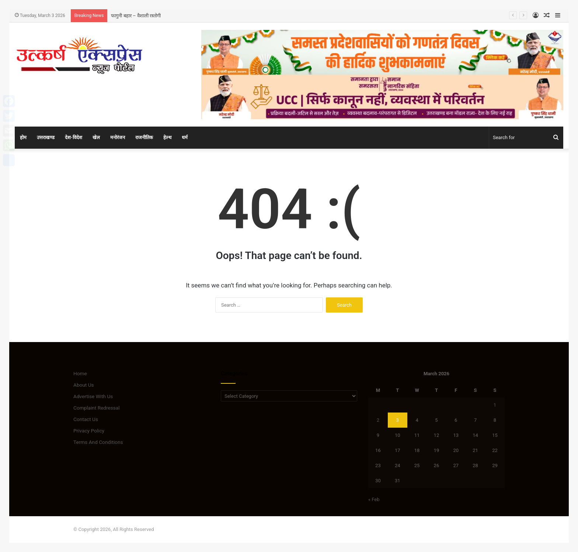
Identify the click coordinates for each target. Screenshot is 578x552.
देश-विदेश (73, 137)
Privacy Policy (88, 431)
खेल (96, 137)
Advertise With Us (93, 396)
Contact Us (85, 419)
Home (80, 373)
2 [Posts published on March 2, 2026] (378, 420)
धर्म (185, 137)
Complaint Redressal (96, 408)
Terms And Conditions (98, 442)
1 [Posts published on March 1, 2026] (495, 405)
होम (23, 137)
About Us (83, 385)
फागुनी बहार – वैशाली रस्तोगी (135, 15)
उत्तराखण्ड (46, 137)
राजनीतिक (144, 137)
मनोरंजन (117, 137)
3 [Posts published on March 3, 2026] (397, 420)
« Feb (374, 499)
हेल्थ (167, 137)
